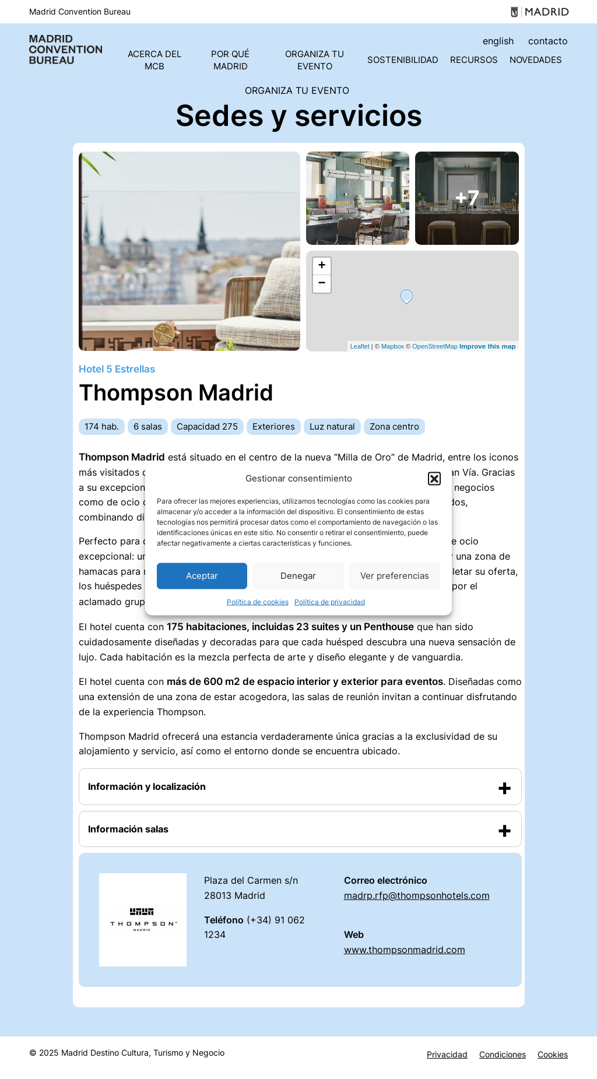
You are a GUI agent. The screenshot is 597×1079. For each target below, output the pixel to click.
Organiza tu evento (314, 60)
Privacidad (447, 1054)
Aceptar (202, 575)
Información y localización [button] (147, 786)
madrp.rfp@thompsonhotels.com (417, 895)
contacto (548, 41)
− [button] (321, 284)
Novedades (536, 59)
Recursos (474, 59)
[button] (434, 478)
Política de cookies (258, 601)
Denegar (298, 575)
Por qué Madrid (230, 60)
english (498, 41)
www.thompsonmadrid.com (404, 949)
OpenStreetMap (435, 346)
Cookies (553, 1054)
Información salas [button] (128, 829)
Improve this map (487, 346)
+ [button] (321, 266)
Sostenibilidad (402, 59)
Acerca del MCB (154, 60)
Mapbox (392, 346)
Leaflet (360, 346)
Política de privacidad (329, 601)
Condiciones (502, 1054)
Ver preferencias (394, 575)
